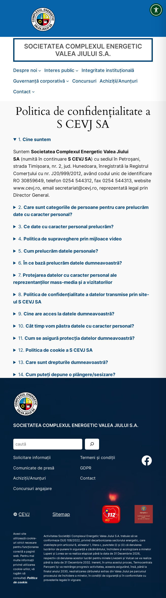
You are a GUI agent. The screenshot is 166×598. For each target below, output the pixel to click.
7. (65, 278)
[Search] (92, 444)
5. (58, 251)
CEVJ (24, 514)
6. (70, 263)
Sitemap (61, 514)
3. (66, 226)
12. (55, 350)
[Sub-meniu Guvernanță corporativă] (67, 81)
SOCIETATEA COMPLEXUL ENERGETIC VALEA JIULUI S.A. (83, 49)
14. (66, 374)
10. (76, 326)
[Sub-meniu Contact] (33, 91)
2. (81, 210)
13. (63, 362)
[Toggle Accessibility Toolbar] (156, 10)
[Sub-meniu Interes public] (77, 70)
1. (34, 139)
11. (76, 338)
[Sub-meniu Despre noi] (39, 70)
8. (81, 298)
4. (70, 238)
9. (66, 313)
